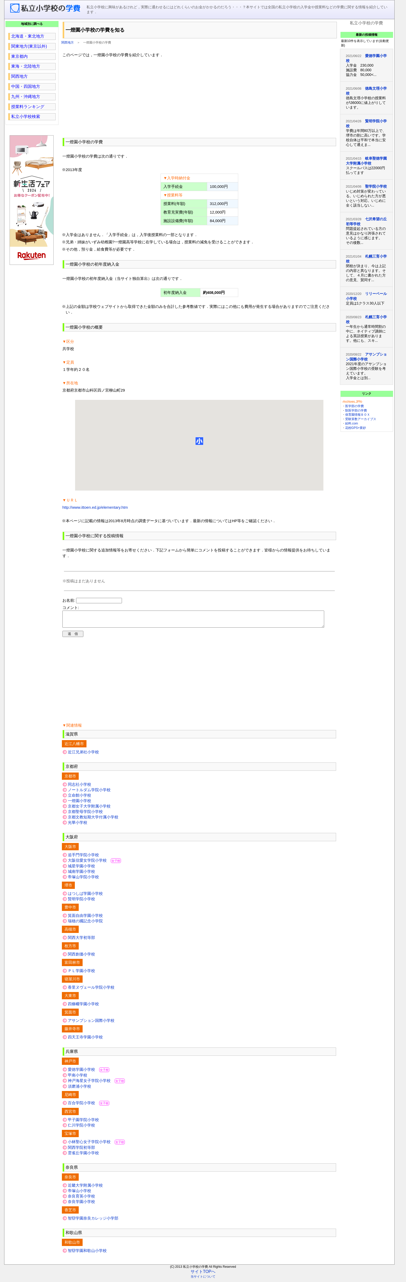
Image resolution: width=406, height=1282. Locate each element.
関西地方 (67, 42)
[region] (199, 97)
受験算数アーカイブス (360, 419)
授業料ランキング (27, 106)
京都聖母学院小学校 (85, 814)
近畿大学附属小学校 (85, 1188)
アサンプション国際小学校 (91, 1023)
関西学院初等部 (81, 1150)
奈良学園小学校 (81, 1204)
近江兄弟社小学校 (83, 755)
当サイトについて (203, 1279)
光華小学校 (77, 825)
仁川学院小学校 (81, 1128)
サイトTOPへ (203, 1274)
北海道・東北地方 (27, 36)
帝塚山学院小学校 (83, 880)
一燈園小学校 (79, 804)
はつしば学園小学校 (85, 896)
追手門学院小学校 (83, 858)
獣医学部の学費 (356, 410)
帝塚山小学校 (79, 1194)
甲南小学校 (77, 1078)
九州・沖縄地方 (25, 96)
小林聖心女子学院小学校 (96, 1145)
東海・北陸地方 (25, 66)
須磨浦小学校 (79, 1089)
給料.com (351, 423)
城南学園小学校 (81, 874)
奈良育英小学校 (81, 1199)
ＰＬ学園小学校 (81, 974)
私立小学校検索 (25, 116)
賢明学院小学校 (81, 902)
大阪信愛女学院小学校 (94, 863)
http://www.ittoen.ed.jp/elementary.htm (95, 507)
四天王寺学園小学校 (85, 1040)
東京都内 (19, 56)
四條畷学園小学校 (83, 1007)
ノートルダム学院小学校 (89, 793)
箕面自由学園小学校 (85, 918)
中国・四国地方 (25, 86)
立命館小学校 (79, 798)
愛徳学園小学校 (88, 1072)
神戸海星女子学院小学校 (96, 1083)
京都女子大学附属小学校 (89, 809)
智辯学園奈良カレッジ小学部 (93, 1221)
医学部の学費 (354, 406)
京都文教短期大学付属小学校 (93, 820)
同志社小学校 (79, 787)
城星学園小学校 (81, 869)
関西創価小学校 (81, 957)
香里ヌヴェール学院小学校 (91, 990)
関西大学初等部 (81, 940)
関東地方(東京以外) (29, 46)
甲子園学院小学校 (83, 1123)
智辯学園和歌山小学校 (87, 1253)
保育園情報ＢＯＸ (357, 414)
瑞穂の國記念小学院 (85, 924)
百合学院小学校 (88, 1106)
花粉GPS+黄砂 (355, 428)
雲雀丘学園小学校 (83, 1156)
